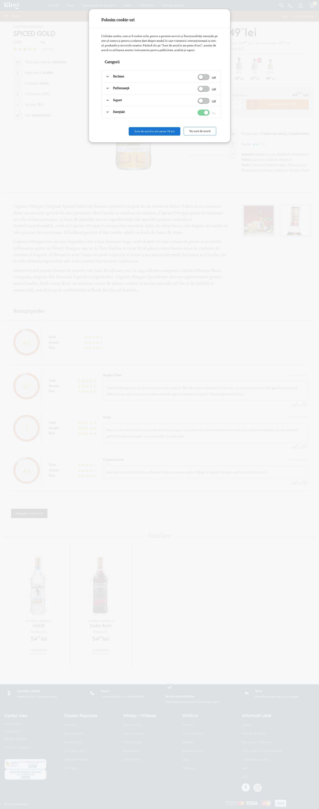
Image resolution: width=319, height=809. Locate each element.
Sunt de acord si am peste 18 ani (154, 131)
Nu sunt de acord (199, 131)
